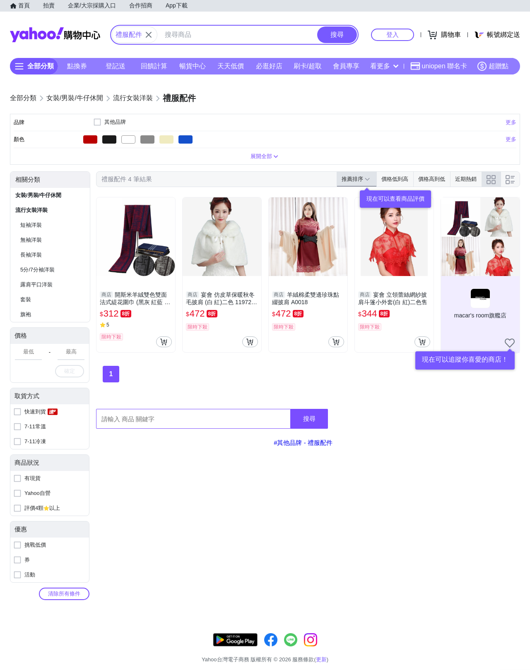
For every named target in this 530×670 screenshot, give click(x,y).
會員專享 (346, 66)
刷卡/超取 (308, 66)
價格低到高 (394, 179)
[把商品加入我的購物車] (164, 341)
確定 (69, 371)
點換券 (77, 66)
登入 (392, 34)
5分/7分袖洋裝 (37, 270)
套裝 (25, 299)
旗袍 (25, 314)
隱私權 (481, 649)
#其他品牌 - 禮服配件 (303, 442)
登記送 (115, 66)
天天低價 (230, 66)
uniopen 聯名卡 (438, 66)
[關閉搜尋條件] (149, 35)
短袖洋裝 (31, 225)
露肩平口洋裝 (36, 284)
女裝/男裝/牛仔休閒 (38, 195)
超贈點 (492, 66)
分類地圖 (509, 649)
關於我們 (389, 649)
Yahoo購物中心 (55, 35)
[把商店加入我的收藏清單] (510, 343)
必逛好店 (269, 66)
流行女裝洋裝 (31, 210)
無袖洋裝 (31, 240)
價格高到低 (431, 179)
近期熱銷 (466, 179)
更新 (513, 639)
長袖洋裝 (31, 255)
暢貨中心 (192, 66)
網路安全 (452, 649)
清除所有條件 (64, 594)
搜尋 (309, 418)
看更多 (384, 66)
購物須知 (421, 649)
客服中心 (358, 649)
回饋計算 (154, 66)
